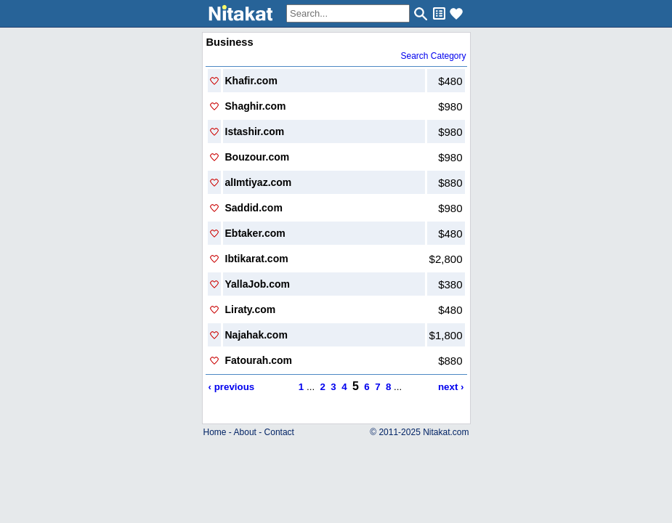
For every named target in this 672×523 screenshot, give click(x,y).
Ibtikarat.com (256, 258)
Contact (279, 432)
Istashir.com (255, 131)
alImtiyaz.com (258, 182)
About (245, 432)
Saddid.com (254, 208)
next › (451, 386)
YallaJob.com (257, 284)
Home (215, 432)
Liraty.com (250, 309)
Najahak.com (256, 335)
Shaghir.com (255, 106)
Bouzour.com (257, 157)
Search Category (433, 56)
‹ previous (232, 386)
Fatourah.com (259, 360)
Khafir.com (251, 80)
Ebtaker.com (255, 233)
